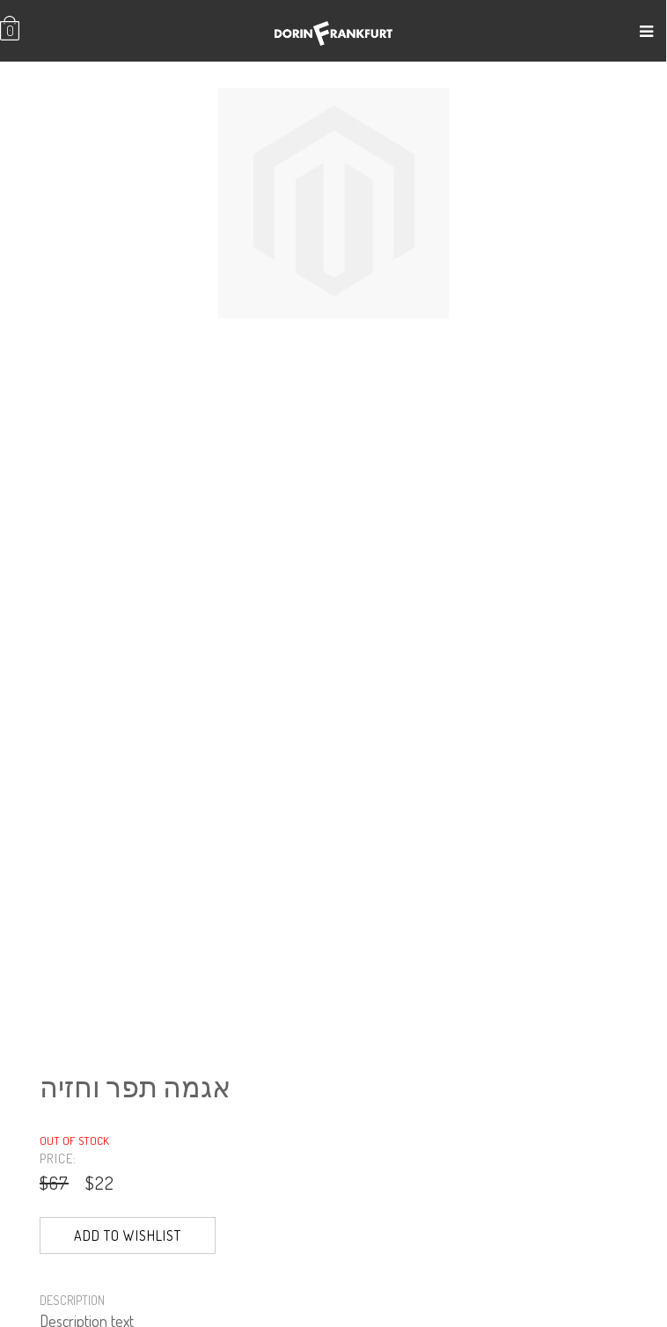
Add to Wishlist (127, 1235)
